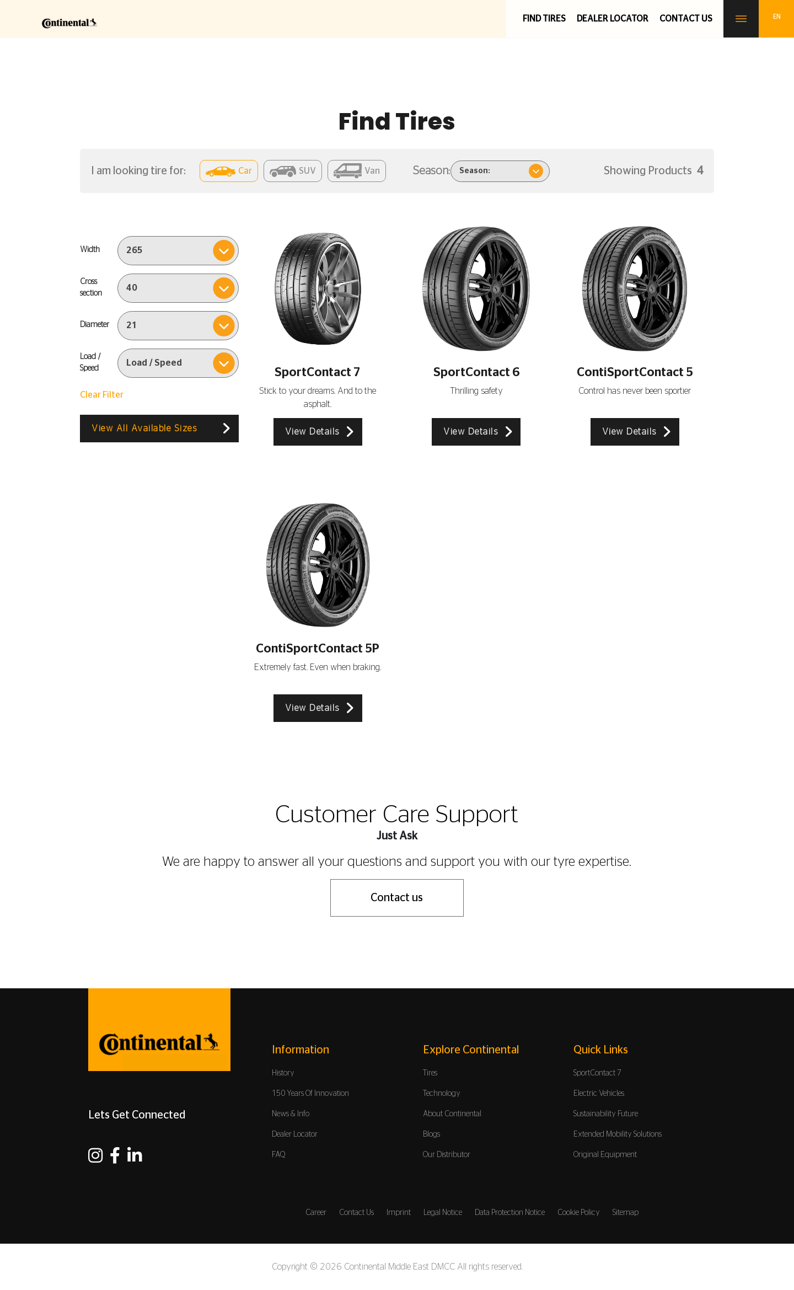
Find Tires (544, 18)
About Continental (452, 1114)
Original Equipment (605, 1155)
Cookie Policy (578, 1213)
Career (315, 1213)
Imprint (399, 1213)
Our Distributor (446, 1155)
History (283, 1073)
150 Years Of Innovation (310, 1094)
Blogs (431, 1134)
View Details (312, 431)
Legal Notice (442, 1213)
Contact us (685, 18)
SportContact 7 (597, 1073)
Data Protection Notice (510, 1213)
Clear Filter (102, 394)
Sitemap (626, 1213)
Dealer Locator (612, 18)
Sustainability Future (605, 1114)
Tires (430, 1073)
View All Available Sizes (144, 428)
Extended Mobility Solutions (617, 1134)
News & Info (290, 1114)
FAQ (279, 1155)
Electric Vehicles (598, 1094)
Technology (441, 1094)
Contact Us (356, 1213)
